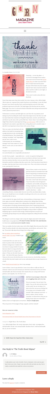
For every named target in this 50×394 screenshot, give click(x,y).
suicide (12, 326)
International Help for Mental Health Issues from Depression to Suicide (21, 316)
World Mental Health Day (12, 264)
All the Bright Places (11, 324)
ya (5, 328)
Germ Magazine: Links (8, 313)
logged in (11, 383)
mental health (6, 326)
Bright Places (12, 321)
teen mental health (20, 326)
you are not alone (11, 328)
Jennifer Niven (8, 72)
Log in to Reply (41, 372)
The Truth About (21, 321)
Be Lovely (19, 324)
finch (30, 324)
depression (26, 324)
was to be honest (30, 122)
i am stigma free (40, 324)
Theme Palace (34, 392)
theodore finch (30, 326)
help (34, 324)
